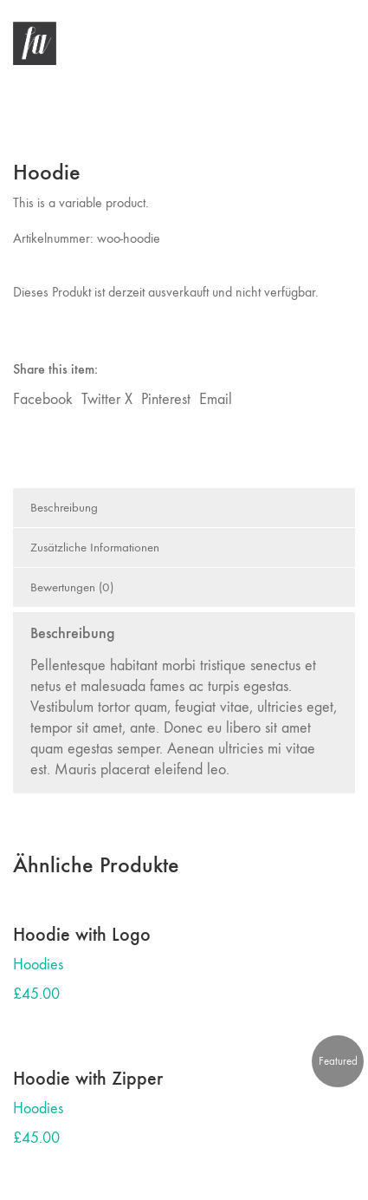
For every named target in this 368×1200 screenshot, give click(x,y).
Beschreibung (64, 507)
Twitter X (106, 399)
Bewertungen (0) (71, 587)
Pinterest (165, 399)
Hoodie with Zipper (88, 1078)
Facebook (43, 399)
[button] (345, 43)
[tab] (184, 508)
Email (215, 399)
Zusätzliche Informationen (94, 547)
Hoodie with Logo (82, 934)
